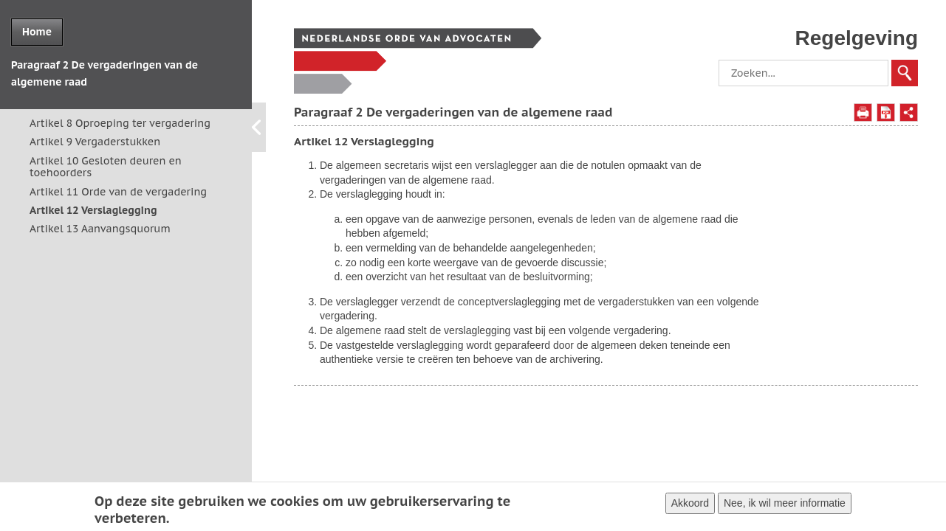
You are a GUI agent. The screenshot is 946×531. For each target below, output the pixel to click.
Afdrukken (863, 112)
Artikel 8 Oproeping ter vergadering (120, 123)
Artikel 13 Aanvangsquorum (100, 228)
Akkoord (690, 505)
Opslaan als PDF (886, 112)
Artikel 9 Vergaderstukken (95, 141)
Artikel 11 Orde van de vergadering (118, 191)
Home (37, 31)
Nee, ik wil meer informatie (785, 505)
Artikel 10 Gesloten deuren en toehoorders (106, 167)
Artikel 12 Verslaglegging (93, 210)
